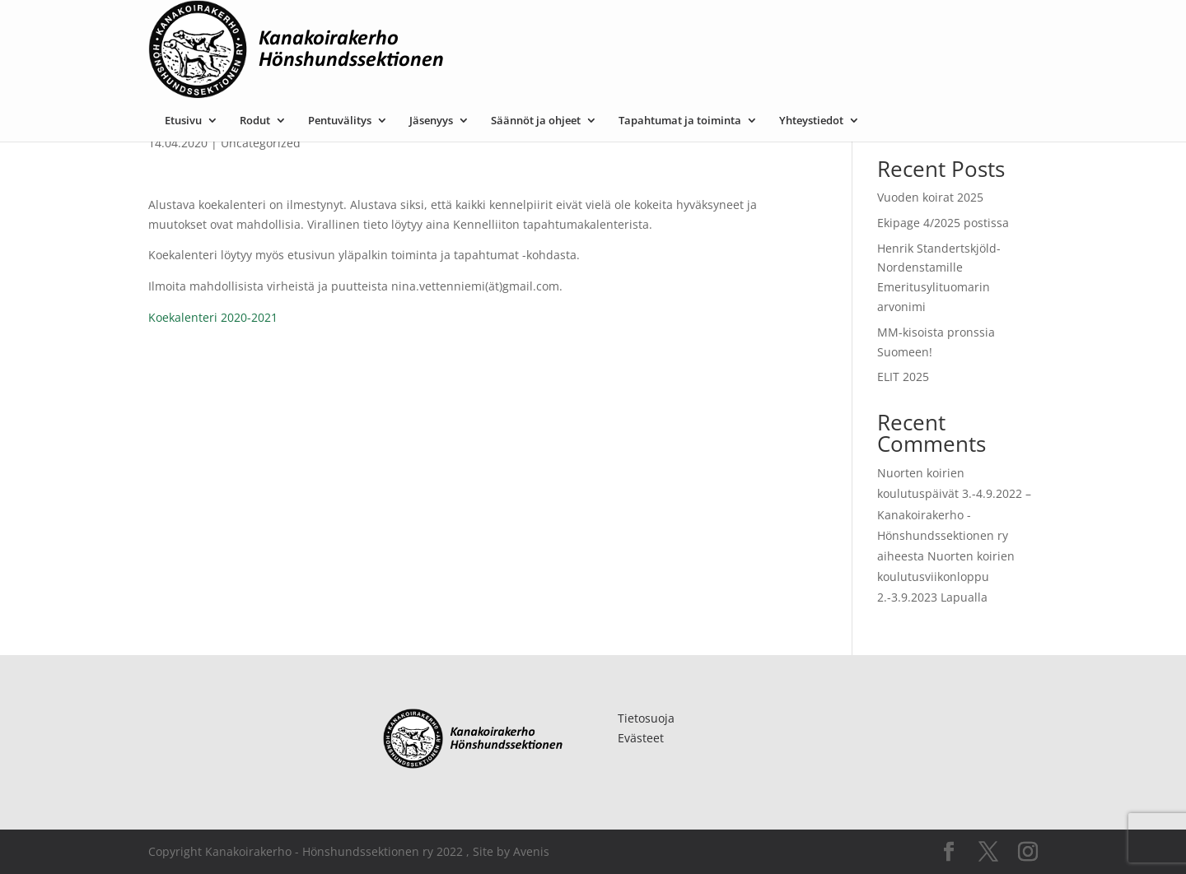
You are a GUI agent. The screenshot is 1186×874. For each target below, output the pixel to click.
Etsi (1019, 117)
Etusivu (348, 27)
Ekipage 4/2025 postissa (943, 222)
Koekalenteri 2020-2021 (213, 317)
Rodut (419, 27)
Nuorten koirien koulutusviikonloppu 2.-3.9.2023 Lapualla (946, 576)
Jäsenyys (596, 27)
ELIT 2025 (903, 376)
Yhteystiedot (976, 27)
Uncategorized (261, 143)
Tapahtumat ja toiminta (844, 27)
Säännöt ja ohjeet (700, 27)
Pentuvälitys (504, 27)
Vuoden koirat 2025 (930, 197)
